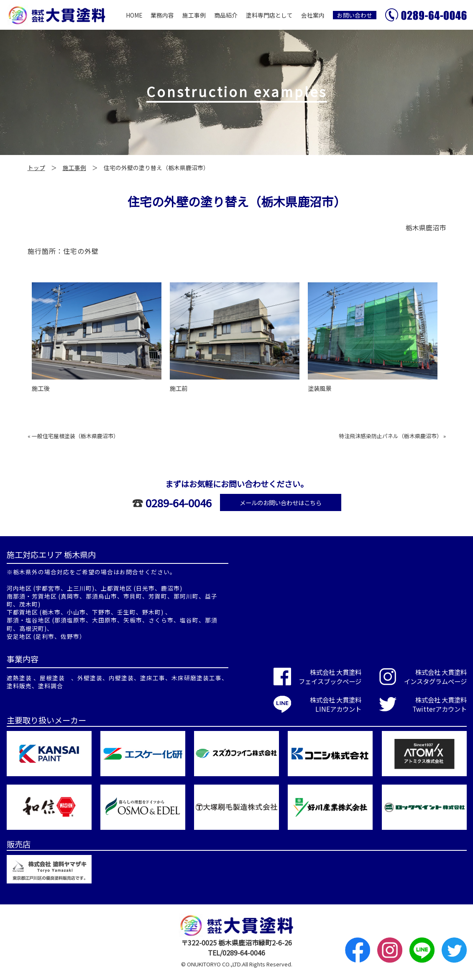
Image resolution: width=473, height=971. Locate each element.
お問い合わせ (354, 15)
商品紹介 (226, 15)
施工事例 (194, 15)
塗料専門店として (269, 15)
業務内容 (162, 15)
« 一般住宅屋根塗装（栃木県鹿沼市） (73, 436)
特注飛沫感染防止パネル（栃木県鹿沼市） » (392, 436)
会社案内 (313, 15)
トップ (36, 167)
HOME (134, 15)
